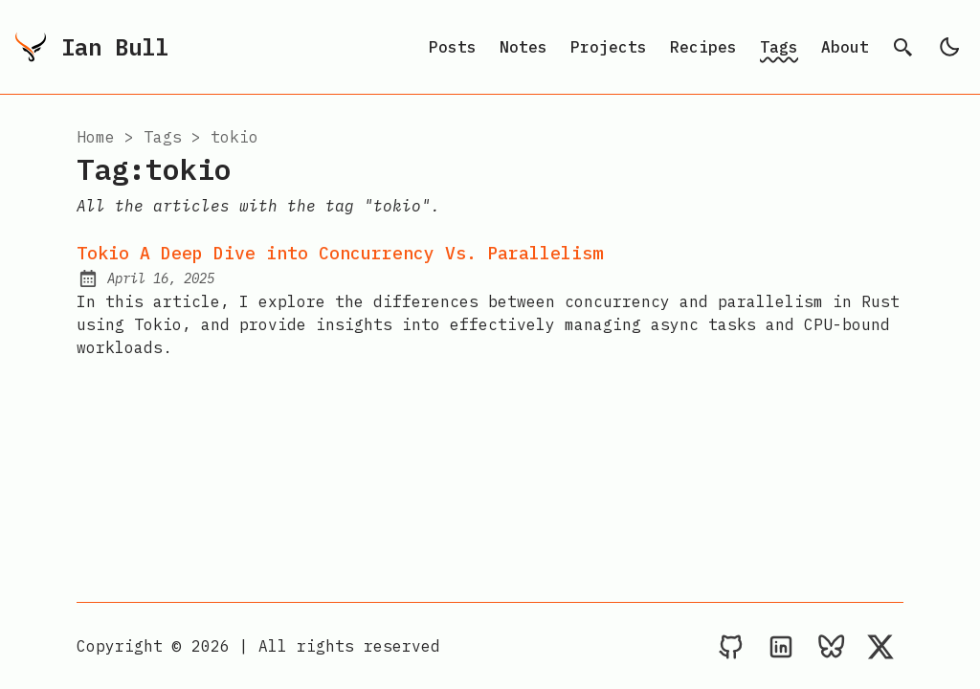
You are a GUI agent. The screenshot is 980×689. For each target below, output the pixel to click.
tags (163, 136)
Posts (453, 46)
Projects (608, 46)
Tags (779, 46)
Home (96, 136)
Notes (523, 46)
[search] (903, 47)
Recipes (703, 46)
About (845, 46)
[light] (949, 47)
